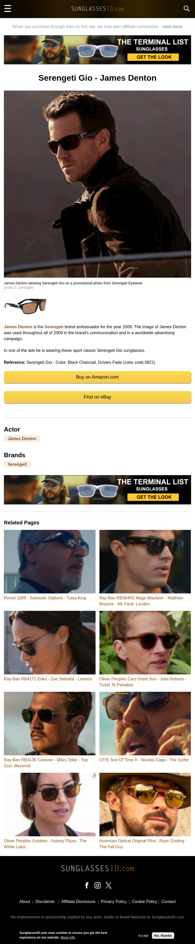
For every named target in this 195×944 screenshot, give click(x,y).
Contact (169, 901)
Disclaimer (45, 901)
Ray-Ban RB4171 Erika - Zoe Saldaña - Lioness (48, 679)
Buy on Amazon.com (97, 377)
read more (172, 26)
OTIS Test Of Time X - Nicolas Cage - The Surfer (144, 760)
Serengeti (54, 327)
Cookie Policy (144, 901)
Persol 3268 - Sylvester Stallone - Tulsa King (45, 598)
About (24, 901)
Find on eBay (97, 397)
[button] (97, 276)
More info (68, 938)
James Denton (18, 327)
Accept (143, 936)
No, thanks (163, 936)
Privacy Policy (114, 901)
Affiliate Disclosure (78, 901)
